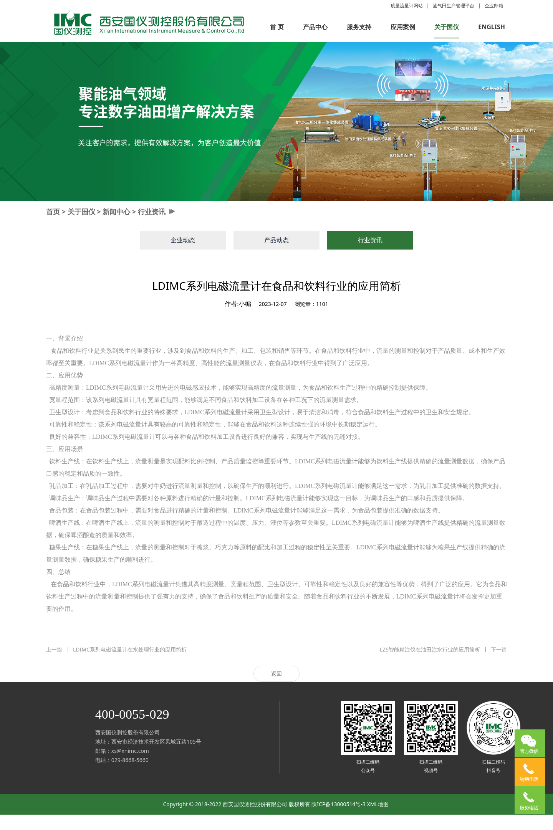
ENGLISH (491, 27)
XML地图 (378, 804)
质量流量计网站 (407, 5)
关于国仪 (446, 27)
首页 (53, 211)
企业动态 (183, 240)
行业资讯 (152, 211)
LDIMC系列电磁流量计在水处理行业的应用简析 (116, 649)
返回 (276, 673)
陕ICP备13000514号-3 (338, 804)
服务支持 (359, 27)
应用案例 (403, 27)
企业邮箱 (494, 5)
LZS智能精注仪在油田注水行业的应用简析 (443, 649)
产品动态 (276, 240)
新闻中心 (116, 211)
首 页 (277, 27)
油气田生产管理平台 (453, 5)
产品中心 (315, 27)
